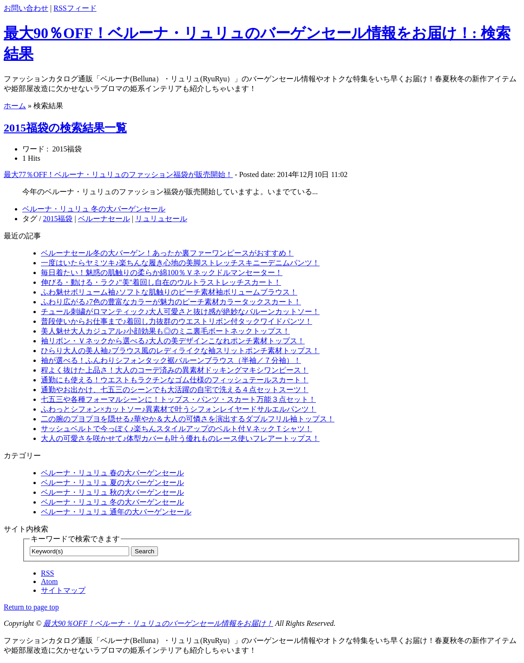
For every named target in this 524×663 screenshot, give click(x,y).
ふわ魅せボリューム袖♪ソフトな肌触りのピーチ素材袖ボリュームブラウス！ (169, 292)
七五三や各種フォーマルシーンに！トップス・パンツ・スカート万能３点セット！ (178, 399)
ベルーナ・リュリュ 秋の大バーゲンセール (112, 492)
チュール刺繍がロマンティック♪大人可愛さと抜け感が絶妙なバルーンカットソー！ (180, 311)
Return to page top (31, 607)
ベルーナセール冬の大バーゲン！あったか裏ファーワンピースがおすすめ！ (167, 253)
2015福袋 (57, 219)
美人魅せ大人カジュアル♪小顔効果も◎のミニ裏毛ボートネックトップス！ (165, 331)
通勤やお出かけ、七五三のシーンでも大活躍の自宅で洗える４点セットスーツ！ (174, 390)
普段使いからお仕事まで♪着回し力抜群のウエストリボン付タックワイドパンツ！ (176, 321)
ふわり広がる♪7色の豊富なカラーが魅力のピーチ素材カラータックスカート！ (171, 302)
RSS (47, 573)
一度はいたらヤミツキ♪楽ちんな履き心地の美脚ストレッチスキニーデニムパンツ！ (180, 263)
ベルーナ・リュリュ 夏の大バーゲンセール (112, 482)
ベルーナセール (104, 219)
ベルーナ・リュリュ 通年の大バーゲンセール (116, 512)
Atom (49, 581)
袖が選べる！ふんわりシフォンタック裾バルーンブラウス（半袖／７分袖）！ (171, 360)
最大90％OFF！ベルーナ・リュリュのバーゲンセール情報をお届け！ (158, 623)
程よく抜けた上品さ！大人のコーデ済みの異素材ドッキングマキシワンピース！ (174, 370)
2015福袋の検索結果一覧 (65, 128)
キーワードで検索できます (75, 539)
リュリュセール (161, 219)
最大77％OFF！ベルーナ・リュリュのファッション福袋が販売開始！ (118, 174)
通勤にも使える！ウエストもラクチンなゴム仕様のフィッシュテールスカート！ (174, 380)
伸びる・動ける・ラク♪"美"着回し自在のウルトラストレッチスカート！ (161, 282)
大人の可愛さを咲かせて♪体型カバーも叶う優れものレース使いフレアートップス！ (180, 438)
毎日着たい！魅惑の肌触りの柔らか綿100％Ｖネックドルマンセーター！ (161, 272)
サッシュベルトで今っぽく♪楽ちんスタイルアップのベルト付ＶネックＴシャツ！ (176, 429)
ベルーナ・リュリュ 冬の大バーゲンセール (93, 209)
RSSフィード (74, 8)
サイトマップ (63, 590)
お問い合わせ (26, 8)
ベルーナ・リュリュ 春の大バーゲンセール (112, 473)
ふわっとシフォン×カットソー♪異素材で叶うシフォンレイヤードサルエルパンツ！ (178, 409)
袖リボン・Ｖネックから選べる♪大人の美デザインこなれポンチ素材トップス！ (173, 341)
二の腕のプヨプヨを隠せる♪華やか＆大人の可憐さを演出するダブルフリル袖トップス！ (187, 419)
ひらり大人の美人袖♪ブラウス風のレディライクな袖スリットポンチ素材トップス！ (180, 350)
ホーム (15, 106)
